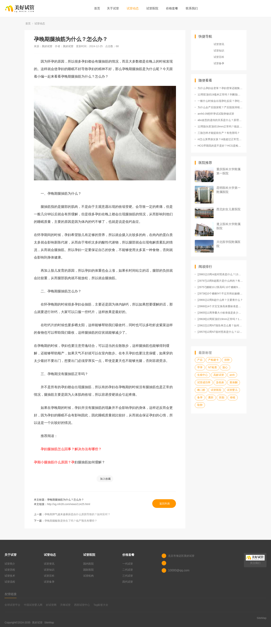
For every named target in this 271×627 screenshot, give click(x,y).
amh (232, 374)
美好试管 (47, 46)
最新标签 (205, 353)
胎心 (225, 367)
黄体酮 (234, 382)
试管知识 (219, 50)
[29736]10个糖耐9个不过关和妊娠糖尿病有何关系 (220, 293)
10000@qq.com (178, 570)
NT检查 (212, 367)
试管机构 (88, 575)
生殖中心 (202, 374)
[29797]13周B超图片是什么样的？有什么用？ (220, 280)
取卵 (199, 404)
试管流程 (10, 581)
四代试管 (127, 581)
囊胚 (210, 397)
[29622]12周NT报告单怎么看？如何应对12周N (220, 325)
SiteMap (49, 622)
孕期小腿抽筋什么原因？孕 (54, 462)
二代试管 (127, 569)
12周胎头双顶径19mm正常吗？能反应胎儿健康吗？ (220, 126)
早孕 (199, 367)
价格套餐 (172, 8)
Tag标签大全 (101, 604)
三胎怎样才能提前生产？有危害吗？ (219, 132)
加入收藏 (105, 478)
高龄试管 (218, 374)
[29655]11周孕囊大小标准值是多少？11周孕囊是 (220, 312)
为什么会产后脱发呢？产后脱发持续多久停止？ (220, 107)
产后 (199, 359)
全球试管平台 (12, 604)
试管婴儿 (232, 389)
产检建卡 (213, 359)
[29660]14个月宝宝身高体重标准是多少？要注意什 (220, 306)
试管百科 (219, 56)
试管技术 (10, 575)
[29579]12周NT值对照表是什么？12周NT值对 (220, 331)
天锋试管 (65, 604)
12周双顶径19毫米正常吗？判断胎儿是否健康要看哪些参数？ (220, 94)
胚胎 (221, 397)
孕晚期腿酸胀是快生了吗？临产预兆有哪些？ (70, 520)
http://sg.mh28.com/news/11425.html (68, 504)
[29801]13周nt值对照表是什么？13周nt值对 (220, 274)
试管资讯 (219, 44)
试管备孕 (219, 63)
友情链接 (11, 594)
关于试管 (113, 8)
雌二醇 (201, 389)
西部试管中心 (82, 604)
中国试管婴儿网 (33, 604)
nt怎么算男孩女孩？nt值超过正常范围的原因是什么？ (220, 139)
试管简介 (10, 563)
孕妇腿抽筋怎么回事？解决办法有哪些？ (68, 449)
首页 (97, 8)
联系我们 (192, 8)
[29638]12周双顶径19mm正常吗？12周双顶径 (220, 319)
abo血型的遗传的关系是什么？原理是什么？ (220, 120)
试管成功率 (203, 382)
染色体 (220, 382)
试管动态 (133, 8)
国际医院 (88, 569)
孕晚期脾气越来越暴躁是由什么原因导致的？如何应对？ (77, 514)
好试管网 (51, 604)
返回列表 (164, 503)
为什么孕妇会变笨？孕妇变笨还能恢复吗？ (220, 88)
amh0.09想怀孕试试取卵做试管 (216, 113)
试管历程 (10, 569)
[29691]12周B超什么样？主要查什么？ (220, 299)
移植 (232, 397)
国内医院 (88, 563)
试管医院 (152, 8)
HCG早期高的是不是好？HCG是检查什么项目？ (220, 145)
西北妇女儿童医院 (228, 209)
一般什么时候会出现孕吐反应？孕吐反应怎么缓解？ (220, 100)
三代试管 (127, 575)
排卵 (227, 359)
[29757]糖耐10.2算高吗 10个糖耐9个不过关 (220, 287)
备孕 (199, 397)
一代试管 (127, 563)
